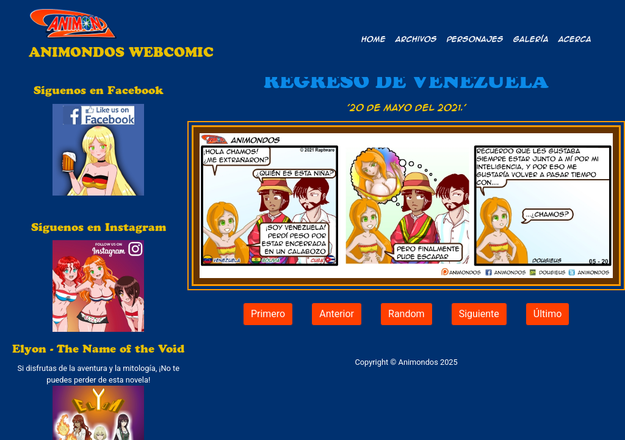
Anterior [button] (336, 314)
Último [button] (547, 314)
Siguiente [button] (479, 314)
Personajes (475, 38)
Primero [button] (268, 314)
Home (373, 38)
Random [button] (406, 314)
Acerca (574, 38)
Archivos (416, 38)
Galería (531, 38)
